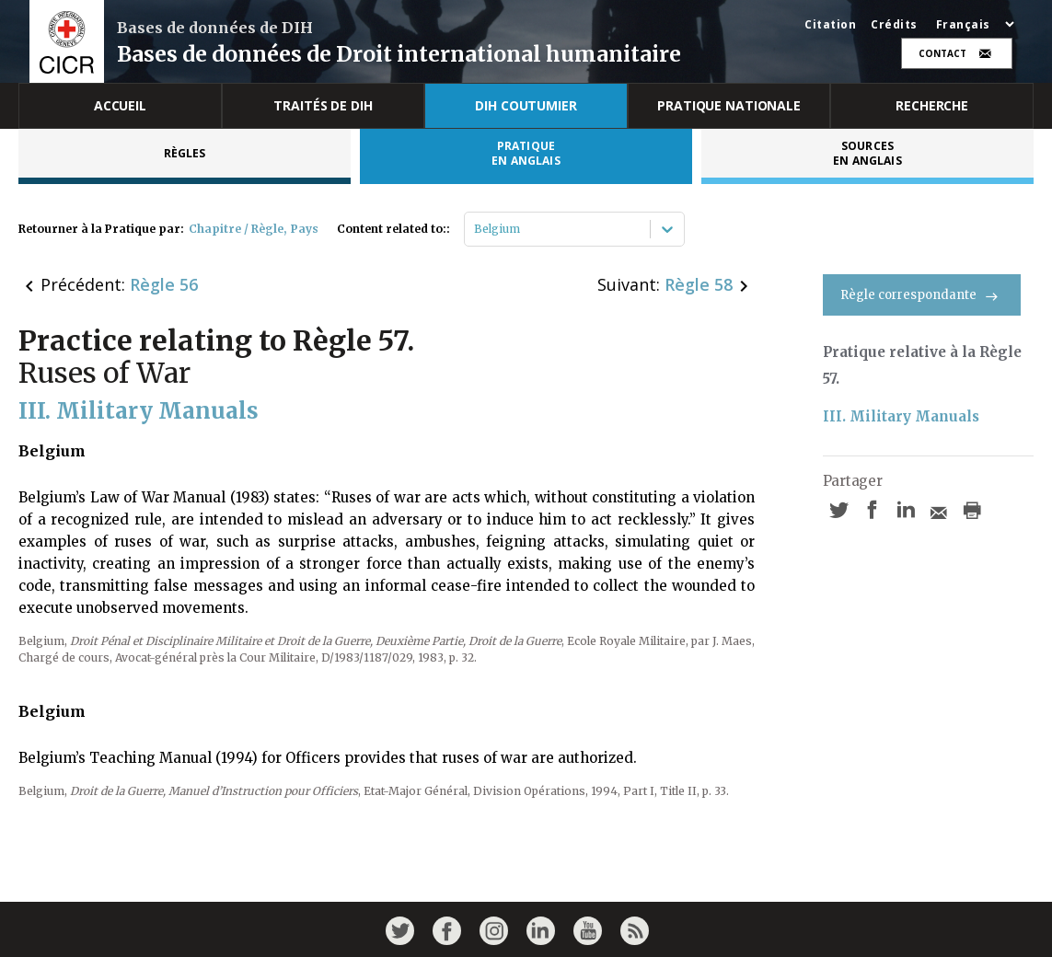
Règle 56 (164, 284)
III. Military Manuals (901, 416)
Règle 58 (699, 284)
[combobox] (475, 229)
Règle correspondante (921, 295)
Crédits (894, 24)
